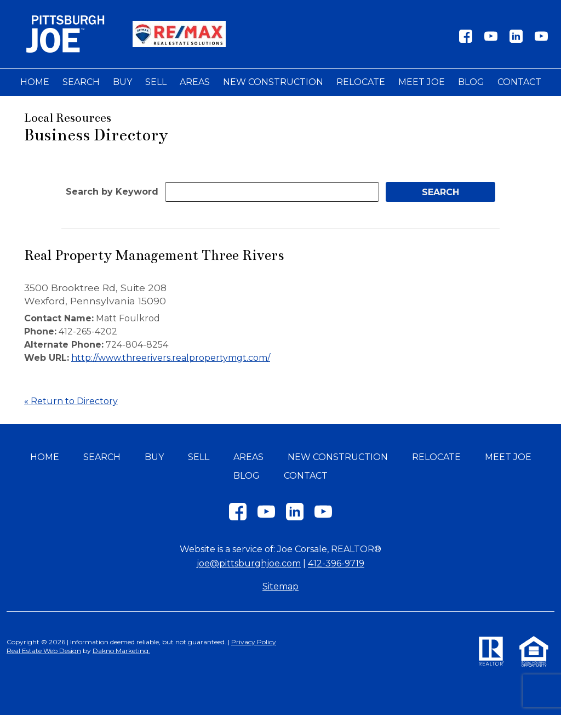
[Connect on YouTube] (490, 40)
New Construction (273, 82)
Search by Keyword (112, 191)
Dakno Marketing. (121, 650)
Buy (122, 82)
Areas (195, 82)
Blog (471, 82)
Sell (156, 82)
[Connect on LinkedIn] (516, 40)
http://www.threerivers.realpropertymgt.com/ (170, 358)
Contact (519, 82)
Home (34, 82)
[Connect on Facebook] (465, 40)
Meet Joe (421, 82)
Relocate (360, 82)
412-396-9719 (336, 563)
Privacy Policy (253, 642)
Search (81, 82)
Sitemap (280, 586)
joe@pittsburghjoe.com (249, 563)
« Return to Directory (71, 401)
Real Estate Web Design (44, 650)
